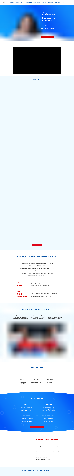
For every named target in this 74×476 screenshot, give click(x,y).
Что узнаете (29, 2)
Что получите (36, 2)
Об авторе (43, 2)
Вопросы (63, 2)
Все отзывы (37, 244)
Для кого (23, 2)
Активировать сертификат (53, 2)
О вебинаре (11, 2)
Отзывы (17, 2)
